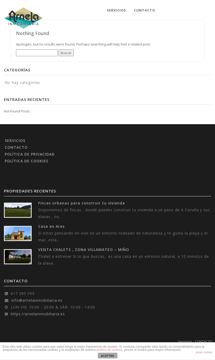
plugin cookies (204, 352)
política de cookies (109, 350)
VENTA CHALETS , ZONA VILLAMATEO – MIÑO (83, 249)
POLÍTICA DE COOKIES (26, 160)
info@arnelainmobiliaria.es (37, 300)
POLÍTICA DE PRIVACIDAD (30, 154)
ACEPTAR (107, 355)
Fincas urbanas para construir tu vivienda (81, 203)
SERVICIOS (15, 140)
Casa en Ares (51, 226)
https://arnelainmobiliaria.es (38, 313)
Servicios (116, 10)
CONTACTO (144, 10)
